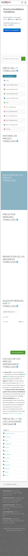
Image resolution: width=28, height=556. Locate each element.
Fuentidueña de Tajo (13, 529)
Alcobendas (8, 459)
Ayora (6, 463)
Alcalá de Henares (9, 456)
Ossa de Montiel (16, 513)
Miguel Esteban (16, 541)
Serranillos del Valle (7, 545)
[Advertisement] (14, 144)
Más (10, 517)
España (7, 473)
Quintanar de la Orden (8, 515)
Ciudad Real (8, 466)
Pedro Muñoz (19, 527)
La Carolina (21, 529)
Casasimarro (5, 529)
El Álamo (22, 536)
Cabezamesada (11, 524)
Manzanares (17, 534)
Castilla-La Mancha (7, 522)
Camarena (13, 536)
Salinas (6, 494)
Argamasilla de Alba (19, 520)
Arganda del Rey (6, 536)
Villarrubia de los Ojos (16, 522)
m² (13, 17)
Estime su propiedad (15, 436)
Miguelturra (8, 487)
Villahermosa (5, 543)
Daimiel (15, 515)
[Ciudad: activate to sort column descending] (14, 452)
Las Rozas (7, 480)
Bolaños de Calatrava (19, 543)
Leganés (18, 536)
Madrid (7, 484)
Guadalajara (8, 477)
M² (16, 68)
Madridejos (20, 515)
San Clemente (6, 517)
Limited (18, 551)
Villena (6, 498)
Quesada (7, 491)
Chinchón (5, 531)
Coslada (7, 470)
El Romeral (5, 524)
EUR (12, 19)
